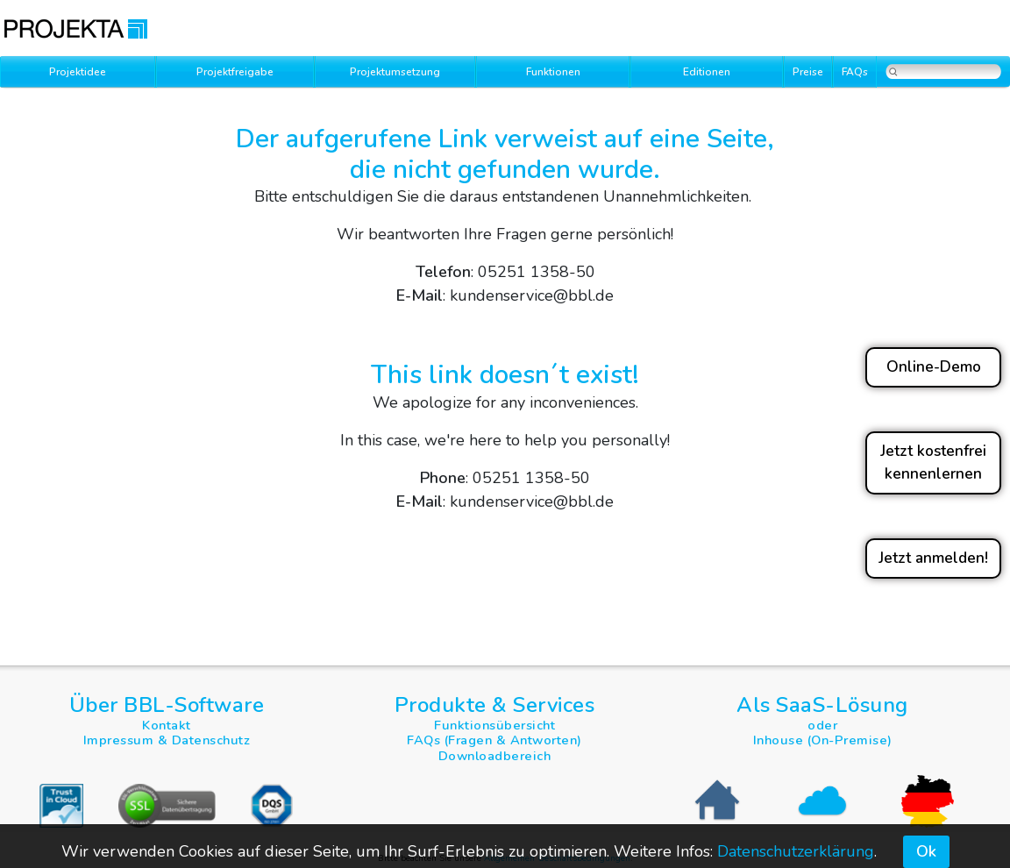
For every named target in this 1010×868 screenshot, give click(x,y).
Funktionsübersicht (494, 725)
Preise (808, 72)
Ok (926, 851)
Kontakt (166, 725)
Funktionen (553, 72)
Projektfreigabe (235, 72)
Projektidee (77, 72)
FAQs (855, 72)
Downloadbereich (494, 756)
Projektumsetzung (395, 72)
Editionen (706, 72)
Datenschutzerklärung (795, 851)
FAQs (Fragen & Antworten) (494, 740)
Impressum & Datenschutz (167, 740)
